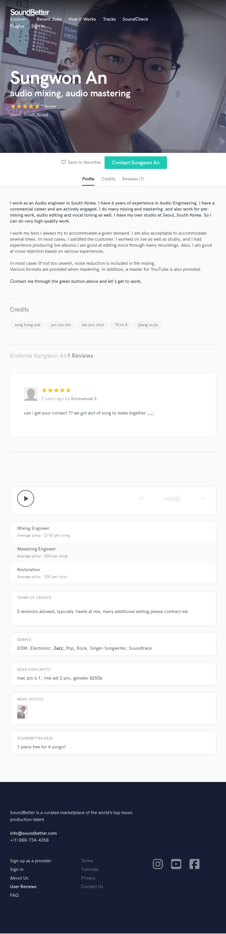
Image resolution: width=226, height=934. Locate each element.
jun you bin (61, 325)
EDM (22, 649)
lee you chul (93, 325)
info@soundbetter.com (33, 834)
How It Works (82, 19)
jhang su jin (148, 325)
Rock (82, 649)
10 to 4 (121, 325)
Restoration (28, 570)
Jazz (58, 649)
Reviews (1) (133, 179)
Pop (70, 649)
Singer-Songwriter (108, 649)
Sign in (38, 26)
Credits (108, 179)
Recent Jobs (49, 19)
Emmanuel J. (84, 399)
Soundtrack (140, 649)
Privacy (88, 879)
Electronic (40, 649)
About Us (19, 879)
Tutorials (90, 870)
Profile (88, 179)
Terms (87, 861)
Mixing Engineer (33, 529)
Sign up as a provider (30, 861)
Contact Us (92, 887)
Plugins (17, 26)
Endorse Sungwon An (38, 356)
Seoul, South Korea (29, 115)
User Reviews (23, 887)
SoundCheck (135, 19)
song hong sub (27, 325)
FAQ (14, 896)
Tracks (109, 19)
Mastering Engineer (36, 549)
